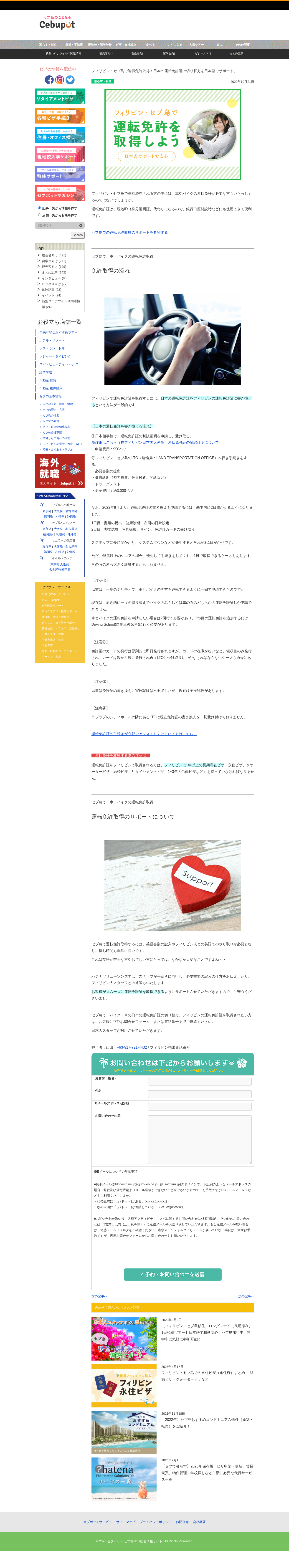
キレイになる (173, 44)
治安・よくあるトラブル (58, 449)
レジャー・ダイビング (55, 356)
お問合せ (182, 1522)
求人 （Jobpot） (52, 600)
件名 (98, 1091)
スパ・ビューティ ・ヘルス (59, 364)
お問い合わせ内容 (108, 1116)
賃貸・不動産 (74, 44)
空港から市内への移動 (56, 438)
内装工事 (47, 645)
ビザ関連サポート (53, 605)
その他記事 (242, 44)
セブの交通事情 (52, 432)
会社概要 (199, 1522)
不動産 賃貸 (47, 380)
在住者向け (138, 53)
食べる (150, 44)
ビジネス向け (203, 53)
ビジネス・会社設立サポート (59, 622)
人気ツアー (196, 44)
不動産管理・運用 (53, 634)
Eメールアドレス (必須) (112, 1103)
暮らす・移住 (48, 44)
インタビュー (55, 278)
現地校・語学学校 (100, 44)
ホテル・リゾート (52, 340)
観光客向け (106, 53)
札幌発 (59, 516)
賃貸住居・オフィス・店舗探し (61, 628)
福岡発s (48, 534)
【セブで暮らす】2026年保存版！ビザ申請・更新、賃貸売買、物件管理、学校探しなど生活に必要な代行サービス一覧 (207, 1472)
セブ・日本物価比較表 (56, 426)
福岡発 (48, 516)
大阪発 (58, 511)
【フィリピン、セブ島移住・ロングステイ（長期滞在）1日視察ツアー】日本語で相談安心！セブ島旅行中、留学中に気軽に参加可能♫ (206, 1332)
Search (78, 235)
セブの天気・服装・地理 (58, 404)
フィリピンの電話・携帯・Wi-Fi (62, 443)
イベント (51, 295)
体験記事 (51, 289)
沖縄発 (71, 516)
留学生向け (170, 53)
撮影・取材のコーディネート (59, 651)
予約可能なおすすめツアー (58, 332)
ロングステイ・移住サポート (59, 611)
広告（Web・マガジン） (57, 594)
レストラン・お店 (52, 348)
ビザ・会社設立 (126, 44)
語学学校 (45, 372)
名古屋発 (71, 511)
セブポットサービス (97, 1522)
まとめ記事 (236, 53)
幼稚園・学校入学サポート (58, 617)
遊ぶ (220, 44)
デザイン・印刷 (51, 656)
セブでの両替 (51, 421)
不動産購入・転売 (53, 639)
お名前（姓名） (106, 1078)
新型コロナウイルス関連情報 (63, 53)
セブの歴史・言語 (54, 409)
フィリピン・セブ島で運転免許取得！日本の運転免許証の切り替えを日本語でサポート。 (164, 71)
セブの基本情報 (50, 396)
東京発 (46, 511)
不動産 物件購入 (51, 388)
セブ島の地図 (51, 415)
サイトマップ (125, 1522)
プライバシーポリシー (156, 1522)
